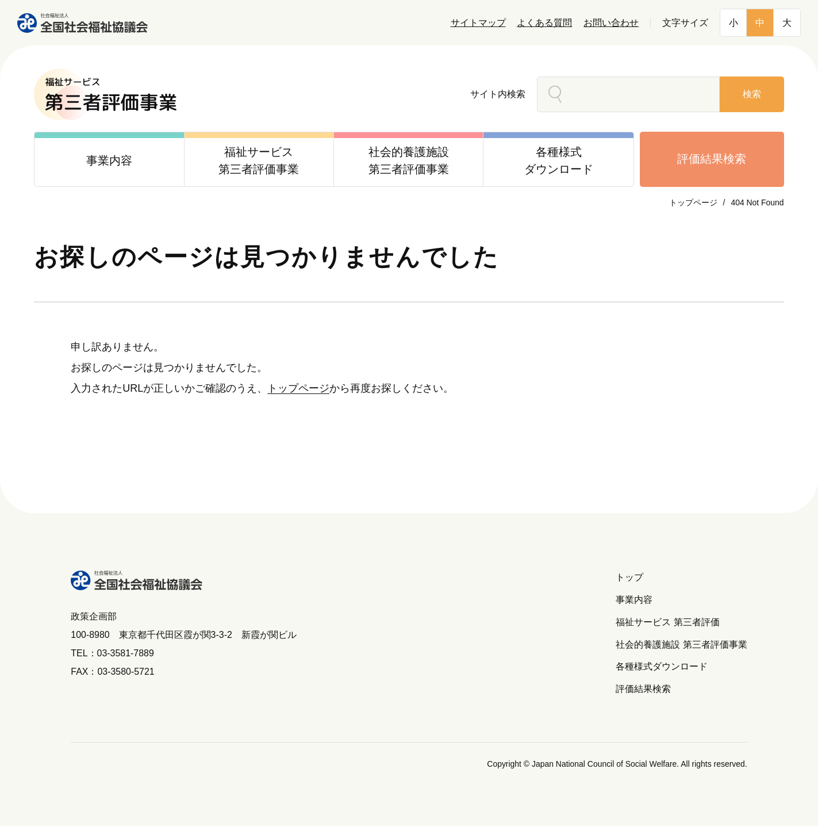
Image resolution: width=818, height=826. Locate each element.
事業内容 (634, 600)
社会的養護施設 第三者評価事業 (681, 644)
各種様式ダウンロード (662, 666)
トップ (629, 577)
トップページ (693, 202)
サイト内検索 (497, 94)
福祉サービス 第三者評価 (667, 622)
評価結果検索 (711, 158)
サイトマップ (478, 23)
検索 (752, 94)
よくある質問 (544, 23)
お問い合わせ (611, 23)
